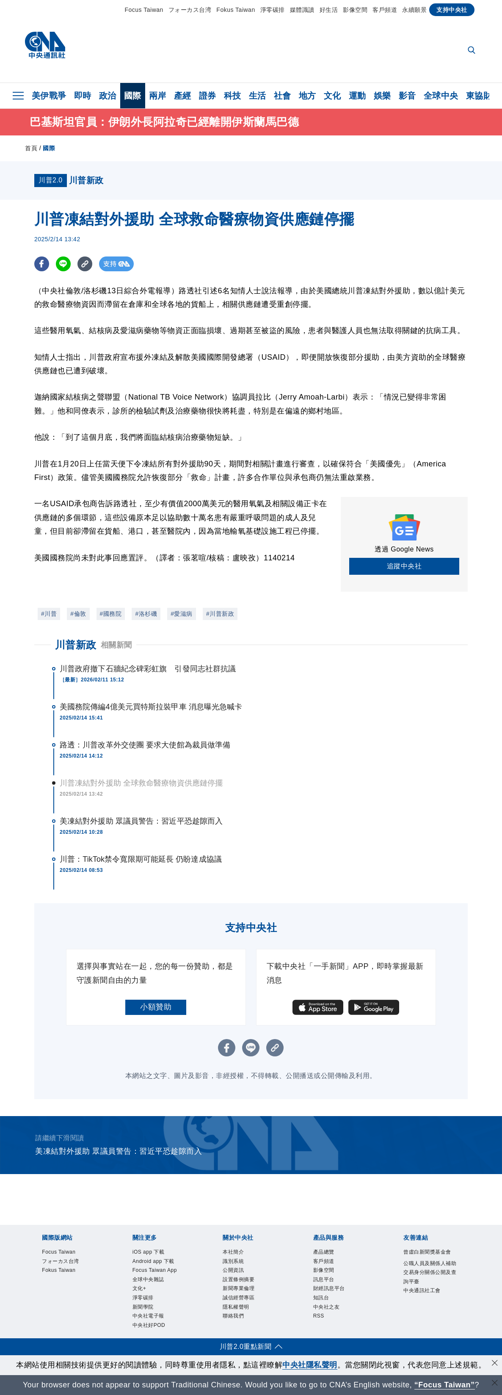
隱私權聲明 (238, 1314)
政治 (107, 95)
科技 (232, 95)
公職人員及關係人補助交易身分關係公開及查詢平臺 (431, 1274)
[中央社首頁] (45, 47)
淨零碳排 (272, 10)
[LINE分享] (63, 263)
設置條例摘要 (241, 1283)
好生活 (329, 10)
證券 (207, 95)
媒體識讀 (302, 10)
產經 (182, 95)
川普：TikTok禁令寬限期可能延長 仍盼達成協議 (141, 859)
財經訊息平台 (331, 1293)
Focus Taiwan (144, 10)
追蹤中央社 (404, 566)
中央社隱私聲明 (309, 1365)
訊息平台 (325, 1283)
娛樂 (382, 95)
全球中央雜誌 (150, 1283)
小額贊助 (155, 1007)
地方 (307, 95)
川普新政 (76, 645)
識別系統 (235, 1263)
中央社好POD (151, 1335)
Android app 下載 (157, 1263)
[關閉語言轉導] (495, 1383)
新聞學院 (144, 1314)
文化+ (140, 1293)
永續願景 (414, 10)
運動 (357, 95)
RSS (319, 1324)
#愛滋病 (182, 613)
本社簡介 (235, 1252)
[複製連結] (84, 263)
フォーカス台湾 (190, 10)
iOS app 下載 (151, 1252)
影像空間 (355, 10)
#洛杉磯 (146, 613)
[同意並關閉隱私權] (495, 1363)
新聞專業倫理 (241, 1293)
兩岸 (157, 95)
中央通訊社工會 (425, 1295)
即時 (82, 95)
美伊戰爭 (49, 95)
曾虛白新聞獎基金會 (431, 1252)
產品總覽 (325, 1252)
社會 (282, 95)
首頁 (31, 148)
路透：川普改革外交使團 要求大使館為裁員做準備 (145, 745)
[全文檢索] (472, 50)
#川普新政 (220, 613)
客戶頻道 (384, 10)
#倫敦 (78, 613)
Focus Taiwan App (158, 1273)
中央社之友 (328, 1314)
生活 (257, 95)
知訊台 (322, 1304)
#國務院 (111, 613)
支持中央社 (451, 9)
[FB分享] (41, 263)
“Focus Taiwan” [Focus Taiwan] (444, 1385)
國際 (132, 95)
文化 (332, 95)
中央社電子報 (150, 1324)
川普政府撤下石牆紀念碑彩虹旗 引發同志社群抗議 (148, 668)
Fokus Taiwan (235, 10)
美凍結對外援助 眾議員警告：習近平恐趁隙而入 (141, 821)
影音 (407, 95)
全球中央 (441, 95)
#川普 (49, 613)
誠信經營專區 (241, 1304)
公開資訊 (235, 1273)
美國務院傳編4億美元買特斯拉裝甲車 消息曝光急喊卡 (151, 707)
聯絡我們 (235, 1324)
